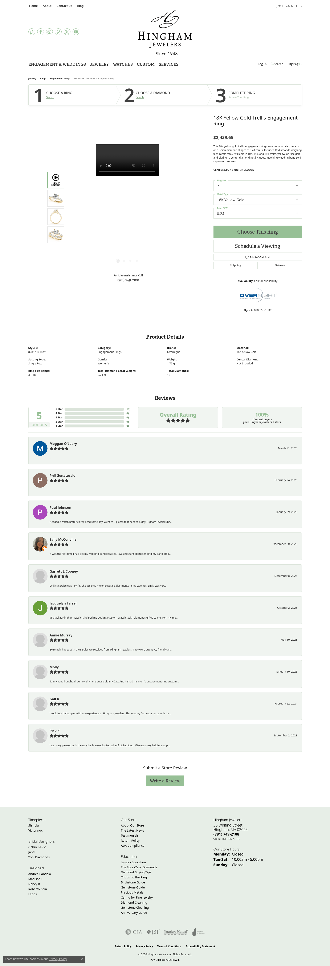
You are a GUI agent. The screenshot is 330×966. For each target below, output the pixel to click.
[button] (46, 5)
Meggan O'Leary (63, 443)
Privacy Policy (144, 946)
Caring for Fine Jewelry (137, 897)
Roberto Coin (37, 889)
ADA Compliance (132, 846)
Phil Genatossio (63, 475)
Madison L (35, 879)
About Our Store (132, 825)
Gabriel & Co (37, 847)
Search (50, 97)
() (128, 409)
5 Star (59, 409)
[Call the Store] (226, 834)
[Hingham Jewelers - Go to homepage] (165, 32)
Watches (123, 64)
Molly (54, 667)
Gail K (54, 699)
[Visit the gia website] (133, 932)
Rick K (55, 731)
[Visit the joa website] (198, 932)
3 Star (59, 417)
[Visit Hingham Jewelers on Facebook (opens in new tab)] (40, 31)
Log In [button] (262, 64)
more (231, 161)
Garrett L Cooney (64, 571)
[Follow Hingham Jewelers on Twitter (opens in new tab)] (67, 31)
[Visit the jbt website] (153, 932)
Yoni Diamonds (39, 857)
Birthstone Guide (133, 882)
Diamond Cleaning (134, 902)
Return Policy (130, 840)
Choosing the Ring (134, 877)
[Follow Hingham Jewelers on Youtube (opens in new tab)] (76, 31)
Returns (280, 265)
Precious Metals (132, 892)
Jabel (31, 852)
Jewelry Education (133, 862)
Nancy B (34, 884)
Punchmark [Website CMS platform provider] (173, 959)
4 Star (59, 413)
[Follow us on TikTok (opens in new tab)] (31, 31)
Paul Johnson (60, 507)
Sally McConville (63, 539)
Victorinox (35, 830)
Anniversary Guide (134, 913)
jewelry (32, 78)
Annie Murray (61, 635)
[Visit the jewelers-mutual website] (176, 932)
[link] (33, 5)
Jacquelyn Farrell (64, 603)
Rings (43, 78)
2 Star (59, 421)
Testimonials (130, 835)
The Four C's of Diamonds (139, 867)
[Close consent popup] (82, 959)
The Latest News (132, 830)
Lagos (32, 894)
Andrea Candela (39, 874)
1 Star (59, 426)
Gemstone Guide (133, 887)
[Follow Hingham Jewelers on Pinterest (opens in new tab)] (58, 31)
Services (168, 64)
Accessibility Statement (200, 946)
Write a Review (165, 781)
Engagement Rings (60, 78)
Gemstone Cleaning (135, 907)
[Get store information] (227, 839)
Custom (146, 64)
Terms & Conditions (169, 946)
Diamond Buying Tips (136, 872)
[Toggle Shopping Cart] (295, 64)
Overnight (173, 352)
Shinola (33, 825)
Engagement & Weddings (57, 64)
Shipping (235, 265)
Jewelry (99, 64)
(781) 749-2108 (128, 279)
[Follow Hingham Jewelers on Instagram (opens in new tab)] (49, 31)
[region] (127, 207)
